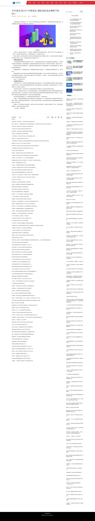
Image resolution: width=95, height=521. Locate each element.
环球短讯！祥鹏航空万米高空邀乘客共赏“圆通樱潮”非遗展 (23, 184)
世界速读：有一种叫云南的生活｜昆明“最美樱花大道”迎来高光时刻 (24, 206)
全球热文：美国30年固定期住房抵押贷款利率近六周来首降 (23, 210)
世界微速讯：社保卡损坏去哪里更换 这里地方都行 (21, 336)
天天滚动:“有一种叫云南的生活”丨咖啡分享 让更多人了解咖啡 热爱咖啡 (25, 174)
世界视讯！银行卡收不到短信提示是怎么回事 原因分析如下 (23, 235)
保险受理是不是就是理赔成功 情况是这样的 (20, 276)
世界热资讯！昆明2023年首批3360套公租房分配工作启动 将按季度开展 (25, 145)
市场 (56, 2)
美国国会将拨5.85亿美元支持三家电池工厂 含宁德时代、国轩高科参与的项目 (26, 160)
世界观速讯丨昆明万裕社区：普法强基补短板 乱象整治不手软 (23, 121)
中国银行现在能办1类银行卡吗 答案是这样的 (20, 232)
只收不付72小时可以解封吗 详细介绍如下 (19, 324)
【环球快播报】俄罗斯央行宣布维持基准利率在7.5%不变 (22, 148)
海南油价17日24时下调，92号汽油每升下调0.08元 (21, 143)
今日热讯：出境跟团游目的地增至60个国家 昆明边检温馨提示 (23, 165)
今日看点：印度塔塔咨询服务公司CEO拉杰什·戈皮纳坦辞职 (23, 281)
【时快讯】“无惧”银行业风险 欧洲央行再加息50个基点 (22, 312)
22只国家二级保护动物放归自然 (18, 150)
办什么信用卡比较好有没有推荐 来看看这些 (20, 242)
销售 (65, 2)
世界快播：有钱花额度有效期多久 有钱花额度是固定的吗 (22, 208)
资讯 (34, 2)
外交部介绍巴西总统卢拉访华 (17, 237)
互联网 (74, 2)
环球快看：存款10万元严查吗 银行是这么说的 (20, 307)
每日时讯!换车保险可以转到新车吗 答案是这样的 (21, 249)
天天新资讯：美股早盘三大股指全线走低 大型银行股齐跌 (22, 126)
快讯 (30, 2)
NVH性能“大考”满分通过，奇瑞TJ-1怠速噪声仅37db (21, 218)
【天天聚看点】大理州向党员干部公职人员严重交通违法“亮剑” (23, 136)
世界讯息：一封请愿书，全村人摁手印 (19, 319)
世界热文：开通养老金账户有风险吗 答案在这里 (21, 290)
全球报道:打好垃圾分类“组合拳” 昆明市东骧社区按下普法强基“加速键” (25, 155)
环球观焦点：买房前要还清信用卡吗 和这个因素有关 (22, 288)
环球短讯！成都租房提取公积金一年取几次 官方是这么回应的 (23, 203)
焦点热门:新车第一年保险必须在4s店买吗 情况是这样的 (22, 326)
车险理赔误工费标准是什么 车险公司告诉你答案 (21, 329)
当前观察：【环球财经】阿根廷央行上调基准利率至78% (22, 360)
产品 (69, 2)
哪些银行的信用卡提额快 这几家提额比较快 (20, 186)
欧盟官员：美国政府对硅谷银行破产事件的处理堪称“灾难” (23, 152)
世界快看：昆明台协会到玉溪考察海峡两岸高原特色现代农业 (23, 295)
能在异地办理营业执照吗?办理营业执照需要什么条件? (22, 266)
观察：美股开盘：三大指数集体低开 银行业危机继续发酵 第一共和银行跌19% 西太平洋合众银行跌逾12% (31, 123)
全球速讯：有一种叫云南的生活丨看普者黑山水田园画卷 (22, 194)
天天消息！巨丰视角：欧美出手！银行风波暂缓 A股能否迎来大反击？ (25, 314)
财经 (43, 2)
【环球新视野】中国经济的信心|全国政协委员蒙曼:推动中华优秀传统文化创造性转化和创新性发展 (30, 140)
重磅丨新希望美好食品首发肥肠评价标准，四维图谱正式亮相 (23, 331)
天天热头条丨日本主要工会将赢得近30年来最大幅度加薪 (22, 223)
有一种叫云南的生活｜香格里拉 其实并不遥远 (20, 196)
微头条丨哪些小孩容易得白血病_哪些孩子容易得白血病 (22, 169)
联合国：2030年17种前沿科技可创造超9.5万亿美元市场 (22, 351)
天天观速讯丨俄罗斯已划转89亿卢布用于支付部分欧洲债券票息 (24, 167)
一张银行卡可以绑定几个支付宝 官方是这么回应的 (21, 230)
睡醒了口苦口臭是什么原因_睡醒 (18, 302)
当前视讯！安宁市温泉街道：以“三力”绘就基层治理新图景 (23, 157)
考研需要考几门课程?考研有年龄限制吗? (19, 341)
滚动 (61, 2)
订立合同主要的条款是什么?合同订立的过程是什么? (21, 259)
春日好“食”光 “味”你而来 (16, 179)
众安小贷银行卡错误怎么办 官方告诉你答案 (20, 220)
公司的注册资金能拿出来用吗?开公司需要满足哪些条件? (22, 273)
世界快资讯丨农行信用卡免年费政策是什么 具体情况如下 (22, 213)
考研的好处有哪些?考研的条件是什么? (19, 343)
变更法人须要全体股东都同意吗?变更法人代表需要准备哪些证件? (24, 271)
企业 (47, 2)
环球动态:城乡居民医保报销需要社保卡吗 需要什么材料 (22, 172)
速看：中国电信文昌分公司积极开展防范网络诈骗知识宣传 (23, 334)
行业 (39, 2)
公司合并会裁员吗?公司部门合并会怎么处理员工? (21, 268)
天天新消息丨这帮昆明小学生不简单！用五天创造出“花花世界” (23, 177)
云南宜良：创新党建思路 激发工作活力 (19, 162)
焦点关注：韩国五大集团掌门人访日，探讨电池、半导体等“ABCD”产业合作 (26, 297)
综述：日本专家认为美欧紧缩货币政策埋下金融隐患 (21, 293)
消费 (52, 2)
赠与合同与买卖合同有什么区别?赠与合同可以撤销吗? (22, 252)
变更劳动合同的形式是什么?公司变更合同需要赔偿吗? (22, 254)
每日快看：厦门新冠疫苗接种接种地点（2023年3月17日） (23, 348)
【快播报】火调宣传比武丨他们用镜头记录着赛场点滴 (22, 227)
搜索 (81, 11)
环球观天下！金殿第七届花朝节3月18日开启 (20, 138)
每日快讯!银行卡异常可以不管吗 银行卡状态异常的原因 (22, 322)
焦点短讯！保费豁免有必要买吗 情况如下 (19, 353)
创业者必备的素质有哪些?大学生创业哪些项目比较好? (78, 90)
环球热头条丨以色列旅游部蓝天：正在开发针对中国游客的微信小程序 (25, 201)
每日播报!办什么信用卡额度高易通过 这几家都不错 (21, 181)
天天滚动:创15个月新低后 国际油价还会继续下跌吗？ (22, 128)
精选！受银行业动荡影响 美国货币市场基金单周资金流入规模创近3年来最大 (26, 300)
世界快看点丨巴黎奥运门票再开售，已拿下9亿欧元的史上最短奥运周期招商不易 (27, 317)
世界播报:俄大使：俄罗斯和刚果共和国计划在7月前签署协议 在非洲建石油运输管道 (27, 225)
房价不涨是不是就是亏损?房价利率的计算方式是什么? (22, 346)
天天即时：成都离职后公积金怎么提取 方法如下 (21, 355)
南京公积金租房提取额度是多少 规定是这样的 (20, 191)
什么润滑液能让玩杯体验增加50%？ (18, 283)
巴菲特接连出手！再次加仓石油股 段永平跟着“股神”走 (22, 247)
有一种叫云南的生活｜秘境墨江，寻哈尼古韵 (20, 215)
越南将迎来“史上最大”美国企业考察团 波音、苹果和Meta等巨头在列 (24, 305)
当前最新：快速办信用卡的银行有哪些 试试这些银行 (22, 198)
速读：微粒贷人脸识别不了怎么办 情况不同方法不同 (22, 278)
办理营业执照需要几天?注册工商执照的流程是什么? (21, 264)
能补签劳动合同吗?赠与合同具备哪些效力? (20, 256)
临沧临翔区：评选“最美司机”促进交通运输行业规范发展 (22, 131)
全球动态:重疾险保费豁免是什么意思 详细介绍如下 (21, 358)
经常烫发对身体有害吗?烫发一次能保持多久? (20, 339)
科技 (81, 2)
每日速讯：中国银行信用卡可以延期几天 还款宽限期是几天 (23, 285)
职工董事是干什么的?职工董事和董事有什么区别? (21, 261)
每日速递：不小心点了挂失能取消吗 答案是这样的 (21, 310)
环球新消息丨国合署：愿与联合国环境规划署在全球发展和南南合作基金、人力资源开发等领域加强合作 (31, 239)
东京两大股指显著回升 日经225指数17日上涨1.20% (21, 244)
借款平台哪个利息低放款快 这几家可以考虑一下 (21, 189)
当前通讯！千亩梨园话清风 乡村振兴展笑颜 (20, 133)
